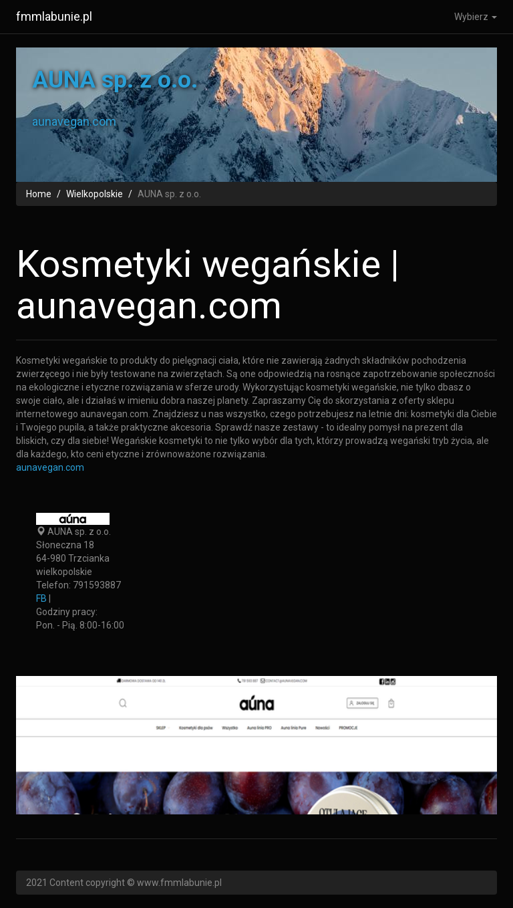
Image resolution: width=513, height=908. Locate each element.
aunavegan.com (50, 467)
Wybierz (475, 16)
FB (41, 598)
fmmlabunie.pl (54, 16)
